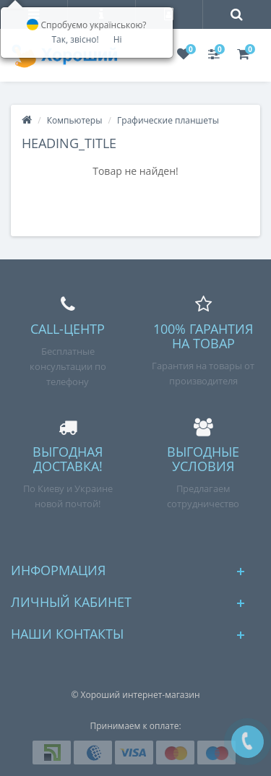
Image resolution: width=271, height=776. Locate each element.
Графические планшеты (168, 120)
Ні (117, 39)
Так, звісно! (74, 39)
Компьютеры (75, 120)
